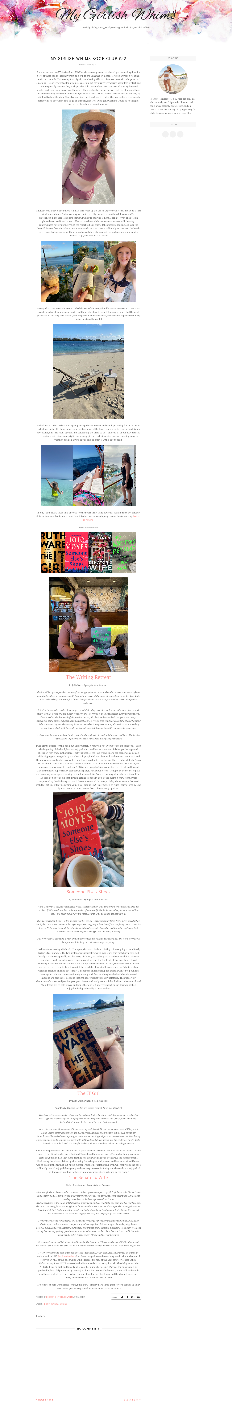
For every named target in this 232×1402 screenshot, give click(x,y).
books (63, 1304)
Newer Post (45, 1399)
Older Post (131, 1399)
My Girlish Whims (116, 15)
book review (51, 1304)
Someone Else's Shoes (88, 892)
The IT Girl (88, 1093)
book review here (67, 1256)
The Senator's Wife (88, 1177)
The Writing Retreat (88, 677)
